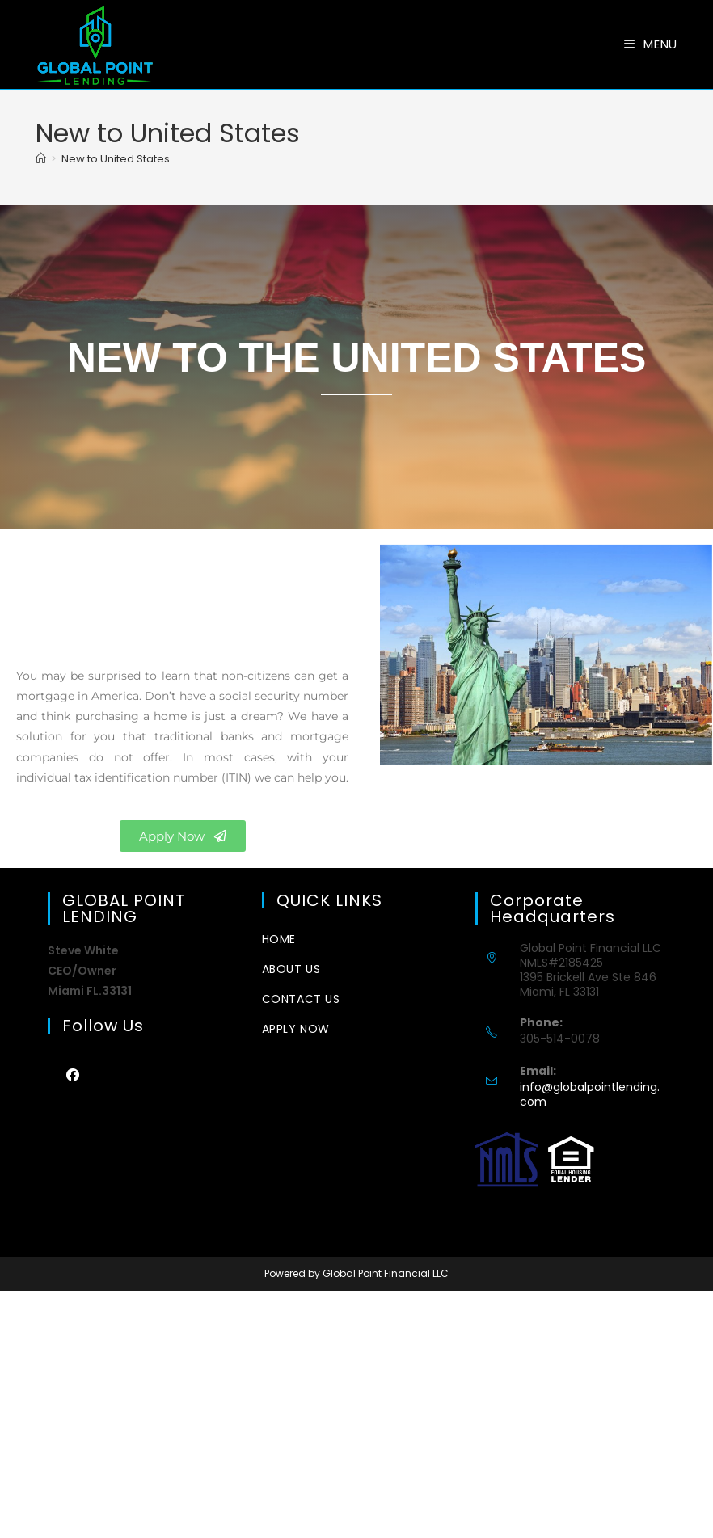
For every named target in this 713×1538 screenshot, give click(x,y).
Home (279, 939)
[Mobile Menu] (650, 44)
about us (291, 969)
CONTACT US (301, 999)
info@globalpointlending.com (590, 1094)
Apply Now (296, 1029)
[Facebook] (72, 1074)
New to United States (115, 158)
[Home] (41, 158)
